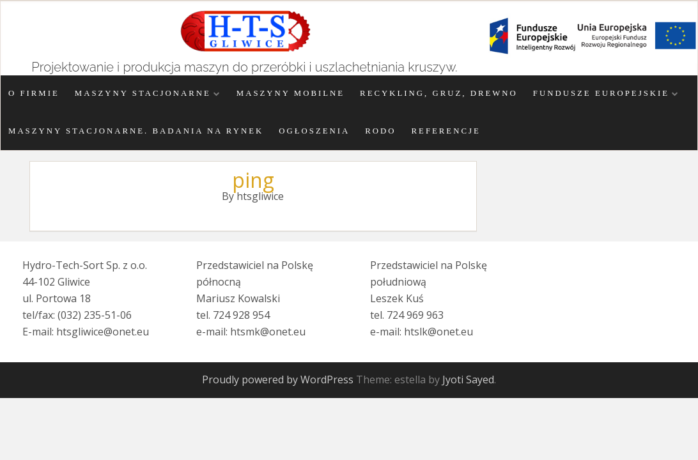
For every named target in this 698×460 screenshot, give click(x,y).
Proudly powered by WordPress (277, 379)
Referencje (446, 130)
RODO (380, 130)
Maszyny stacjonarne (143, 93)
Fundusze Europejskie (601, 93)
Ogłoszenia (314, 130)
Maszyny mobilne (291, 93)
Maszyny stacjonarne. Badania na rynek (135, 130)
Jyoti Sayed (468, 379)
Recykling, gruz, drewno (439, 93)
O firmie (33, 93)
